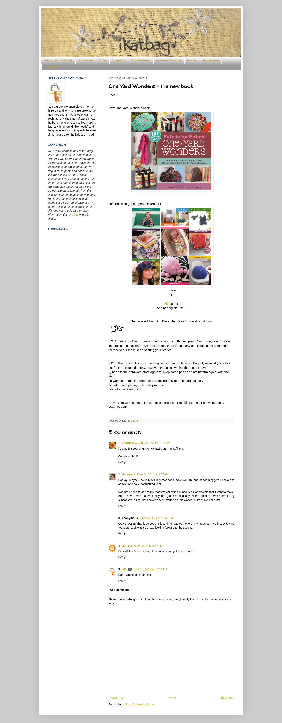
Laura (125, 545)
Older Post (226, 697)
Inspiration (211, 60)
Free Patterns (140, 60)
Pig (166, 303)
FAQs (103, 60)
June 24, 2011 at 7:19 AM (154, 442)
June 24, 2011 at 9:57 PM (146, 545)
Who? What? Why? (58, 60)
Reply (122, 462)
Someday (51, 66)
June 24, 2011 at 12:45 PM (156, 518)
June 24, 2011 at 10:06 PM (150, 569)
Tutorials (118, 60)
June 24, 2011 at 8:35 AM (152, 474)
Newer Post (117, 697)
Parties (192, 60)
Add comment (119, 589)
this (76, 214)
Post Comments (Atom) (140, 704)
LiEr (124, 569)
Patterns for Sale (169, 60)
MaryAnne (128, 474)
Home (172, 697)
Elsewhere (85, 60)
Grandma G (129, 442)
